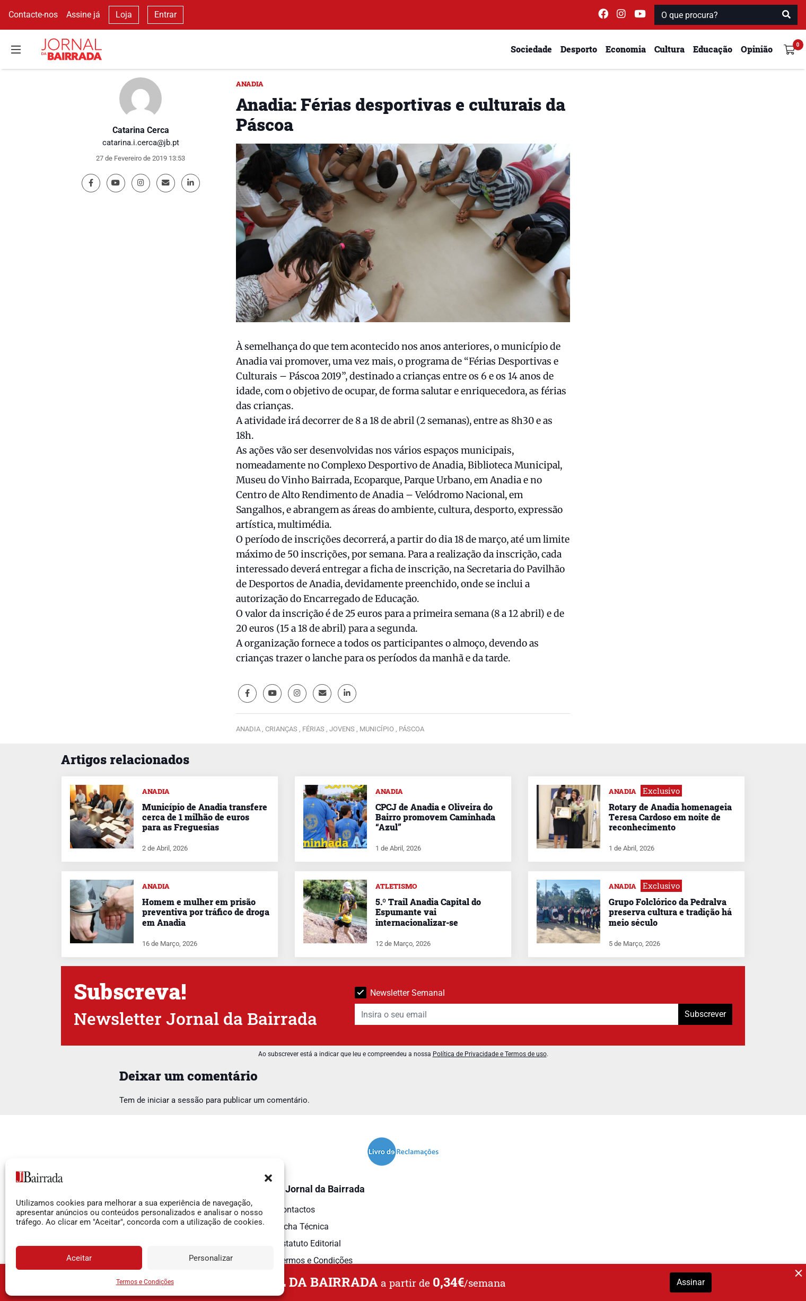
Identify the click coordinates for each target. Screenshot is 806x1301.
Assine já (83, 15)
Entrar (165, 15)
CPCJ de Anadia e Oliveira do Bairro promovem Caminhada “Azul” (435, 817)
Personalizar (211, 1258)
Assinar (691, 1282)
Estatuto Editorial (309, 1243)
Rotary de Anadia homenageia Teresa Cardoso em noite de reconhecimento (670, 817)
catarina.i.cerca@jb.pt (140, 142)
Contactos (296, 1210)
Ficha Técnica (303, 1227)
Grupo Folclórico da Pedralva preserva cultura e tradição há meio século (670, 911)
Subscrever (705, 1014)
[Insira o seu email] (517, 1014)
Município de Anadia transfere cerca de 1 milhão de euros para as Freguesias (204, 817)
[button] (268, 1177)
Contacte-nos (33, 15)
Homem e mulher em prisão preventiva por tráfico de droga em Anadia (205, 911)
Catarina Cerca (140, 130)
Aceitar (79, 1258)
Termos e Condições (145, 1282)
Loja (124, 15)
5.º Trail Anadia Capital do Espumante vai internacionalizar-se (428, 911)
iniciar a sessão (175, 1100)
